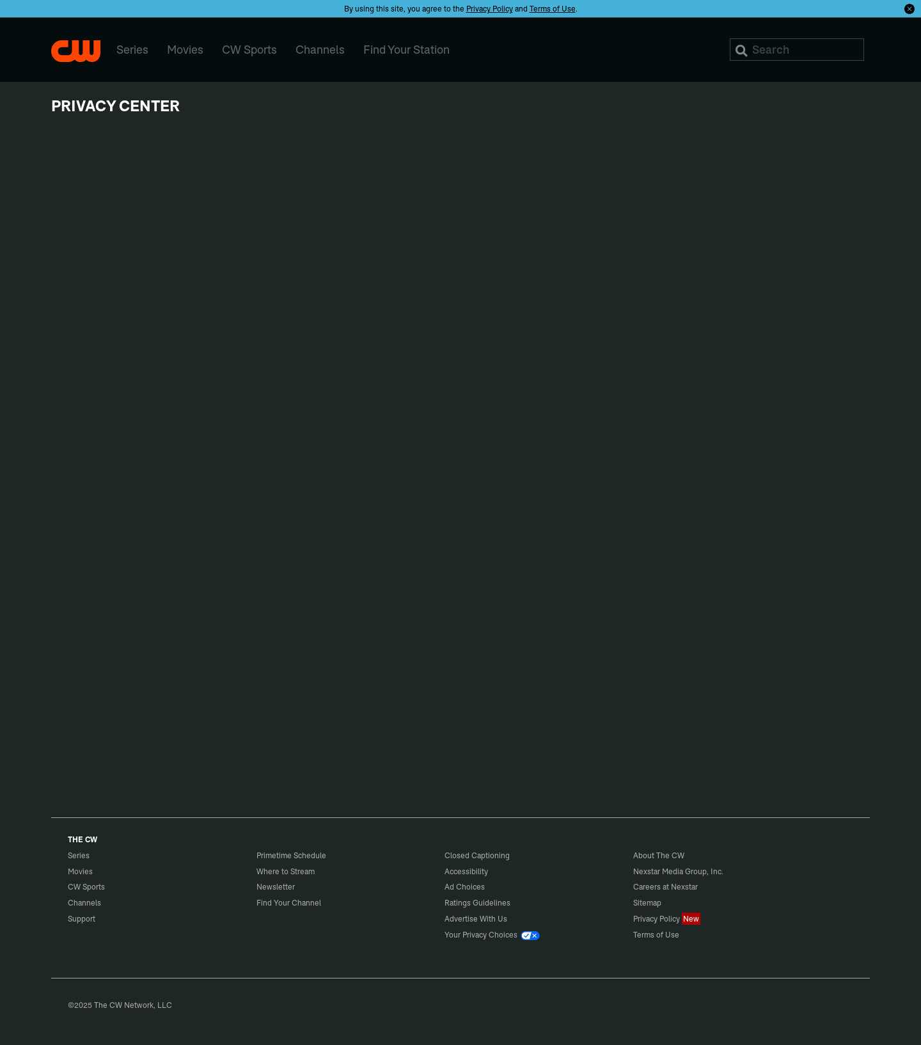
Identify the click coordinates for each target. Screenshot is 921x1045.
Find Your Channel (288, 903)
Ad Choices (465, 887)
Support (81, 918)
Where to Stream (285, 871)
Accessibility (466, 871)
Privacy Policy (489, 8)
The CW (75, 51)
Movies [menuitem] (185, 49)
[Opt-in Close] (909, 8)
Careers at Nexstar (665, 887)
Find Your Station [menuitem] (406, 49)
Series (79, 855)
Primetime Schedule (291, 855)
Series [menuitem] (132, 49)
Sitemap (647, 903)
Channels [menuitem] (320, 49)
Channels (84, 903)
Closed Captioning (477, 855)
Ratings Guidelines (477, 903)
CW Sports (86, 887)
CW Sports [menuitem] (249, 49)
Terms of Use (553, 8)
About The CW (658, 855)
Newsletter (275, 887)
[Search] (797, 49)
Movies (80, 871)
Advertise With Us (476, 918)
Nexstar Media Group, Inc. (678, 871)
